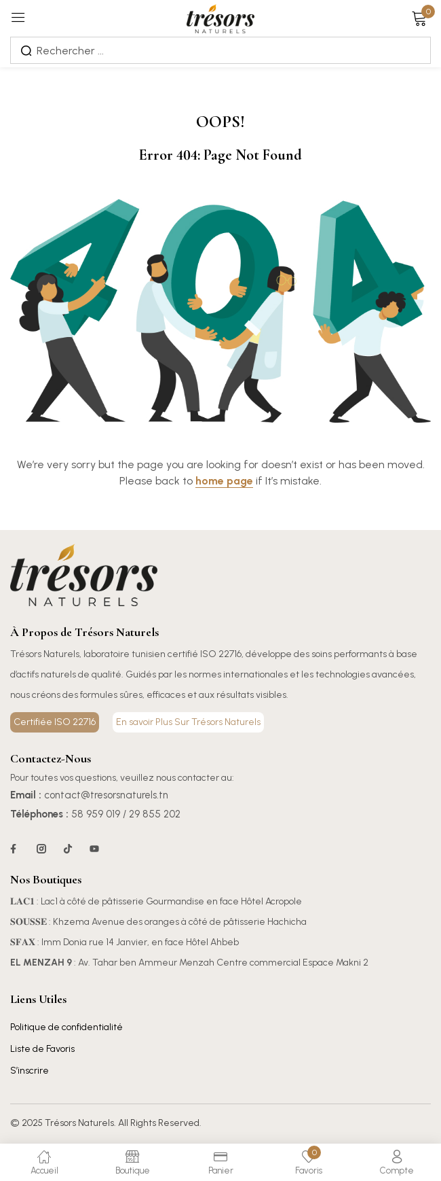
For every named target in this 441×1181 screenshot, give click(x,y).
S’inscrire (29, 1070)
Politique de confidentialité (66, 1027)
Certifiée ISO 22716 (55, 722)
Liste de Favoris (42, 1049)
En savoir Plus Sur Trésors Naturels (188, 722)
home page (224, 480)
